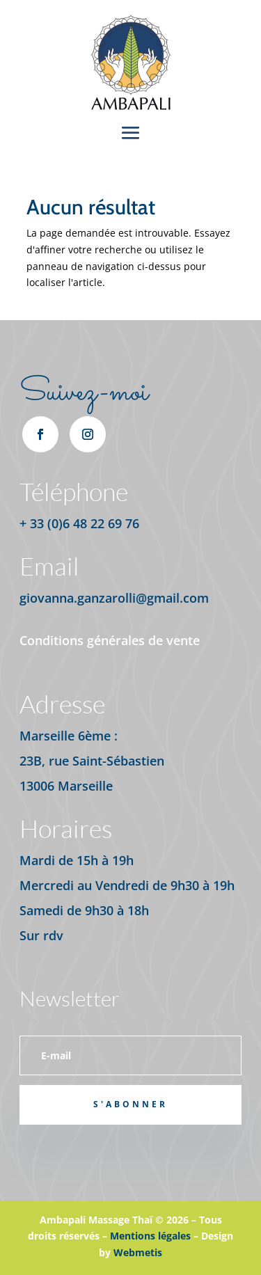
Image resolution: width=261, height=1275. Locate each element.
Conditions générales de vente (109, 640)
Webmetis (137, 1252)
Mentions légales (150, 1235)
